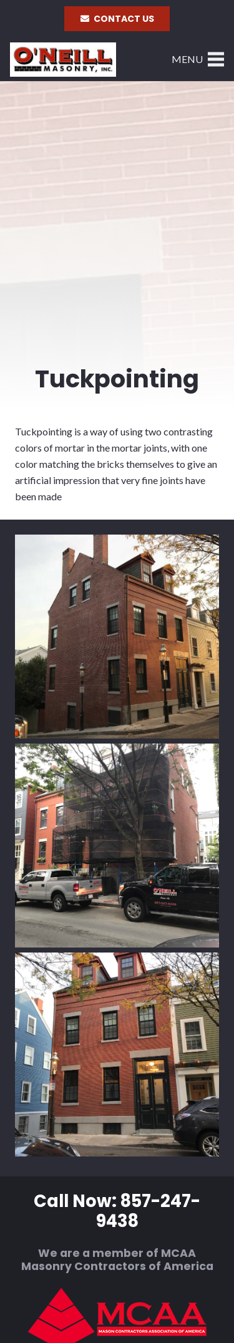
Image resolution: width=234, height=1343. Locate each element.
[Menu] (197, 59)
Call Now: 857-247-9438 (117, 1211)
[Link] (63, 59)
